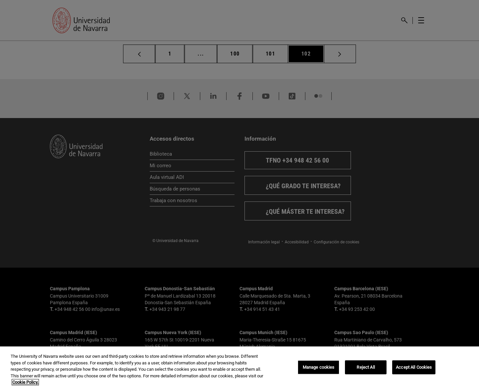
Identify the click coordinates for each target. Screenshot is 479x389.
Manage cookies (319, 367)
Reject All (366, 367)
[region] (239, 367)
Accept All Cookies (414, 367)
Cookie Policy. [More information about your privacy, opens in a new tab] (25, 382)
